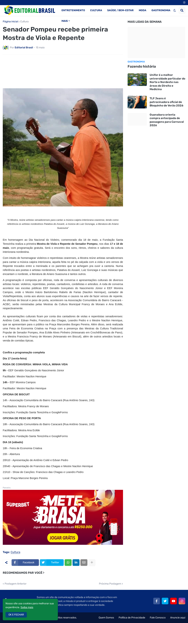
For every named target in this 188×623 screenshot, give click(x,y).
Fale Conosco (158, 617)
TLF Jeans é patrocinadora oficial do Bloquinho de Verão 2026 (166, 102)
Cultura (24, 21)
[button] (175, 10)
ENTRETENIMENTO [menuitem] (73, 10)
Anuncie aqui (177, 617)
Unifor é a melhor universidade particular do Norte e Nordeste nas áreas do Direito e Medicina (167, 82)
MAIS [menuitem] (65, 21)
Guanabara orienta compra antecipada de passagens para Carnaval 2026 (167, 120)
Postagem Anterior (15, 584)
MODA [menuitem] (142, 10)
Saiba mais (27, 607)
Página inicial (10, 21)
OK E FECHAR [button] (16, 614)
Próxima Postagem (110, 584)
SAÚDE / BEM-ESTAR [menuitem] (120, 10)
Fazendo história (142, 66)
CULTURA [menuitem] (96, 10)
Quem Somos (106, 617)
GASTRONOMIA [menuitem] (160, 10)
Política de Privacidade (132, 617)
